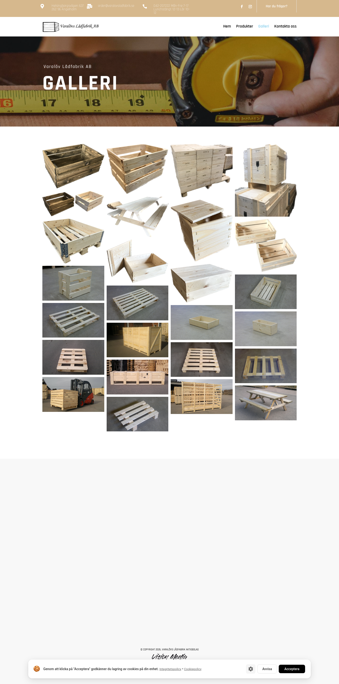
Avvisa (267, 669)
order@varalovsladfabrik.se (116, 6)
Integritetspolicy (170, 669)
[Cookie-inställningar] (250, 669)
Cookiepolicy (193, 669)
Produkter (244, 27)
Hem (227, 27)
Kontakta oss (285, 27)
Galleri (263, 27)
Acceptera (291, 669)
